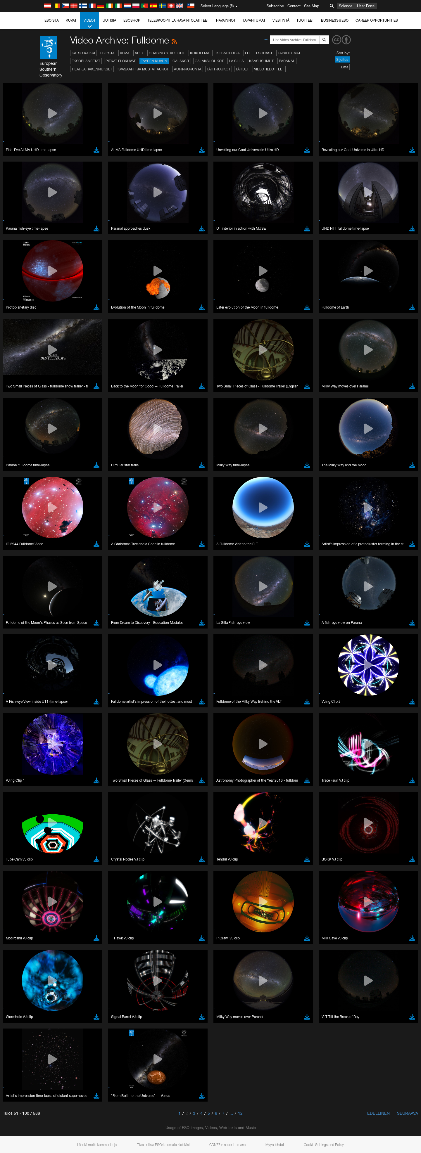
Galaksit (180, 61)
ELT (248, 53)
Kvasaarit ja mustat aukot (143, 69)
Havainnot (226, 20)
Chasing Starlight (167, 53)
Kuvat (71, 20)
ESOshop (131, 20)
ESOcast (264, 53)
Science (345, 6)
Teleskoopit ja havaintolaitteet (178, 20)
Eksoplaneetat (86, 61)
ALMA (125, 53)
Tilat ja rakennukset (92, 69)
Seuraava (407, 1113)
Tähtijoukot (218, 69)
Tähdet (242, 69)
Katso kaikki (83, 53)
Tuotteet (305, 20)
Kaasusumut (261, 61)
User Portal (366, 6)
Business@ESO (334, 20)
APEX (139, 53)
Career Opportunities (377, 20)
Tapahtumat (254, 20)
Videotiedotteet (269, 69)
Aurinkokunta (187, 69)
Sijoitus (342, 59)
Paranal (287, 61)
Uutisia (109, 20)
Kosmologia (228, 53)
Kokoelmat (200, 53)
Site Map (311, 6)
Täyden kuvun (154, 61)
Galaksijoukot (209, 61)
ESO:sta (51, 20)
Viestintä (280, 20)
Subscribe (275, 6)
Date (344, 67)
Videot (89, 23)
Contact (294, 6)
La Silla (236, 61)
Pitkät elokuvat (121, 61)
